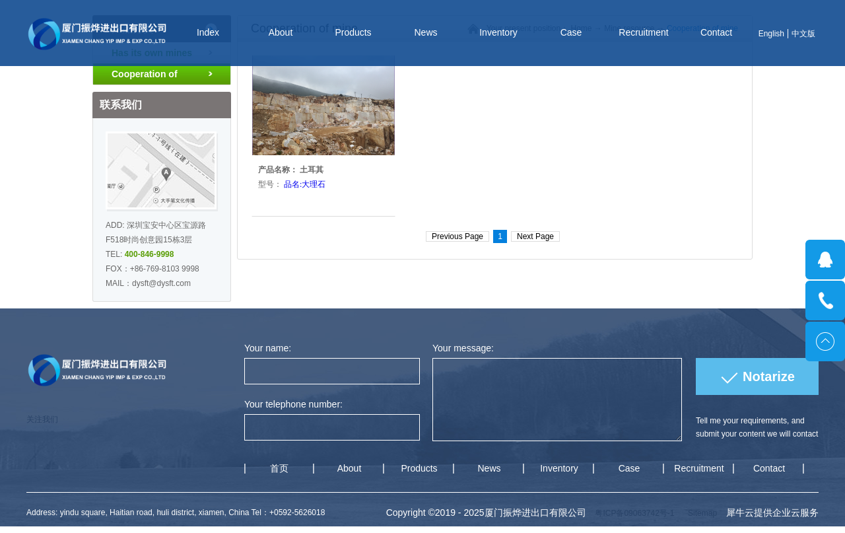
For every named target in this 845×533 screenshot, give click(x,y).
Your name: (267, 348)
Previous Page (457, 236)
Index (208, 32)
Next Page (535, 236)
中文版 (803, 33)
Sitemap (700, 513)
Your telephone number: (293, 404)
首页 (279, 468)
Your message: (463, 348)
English (771, 33)
